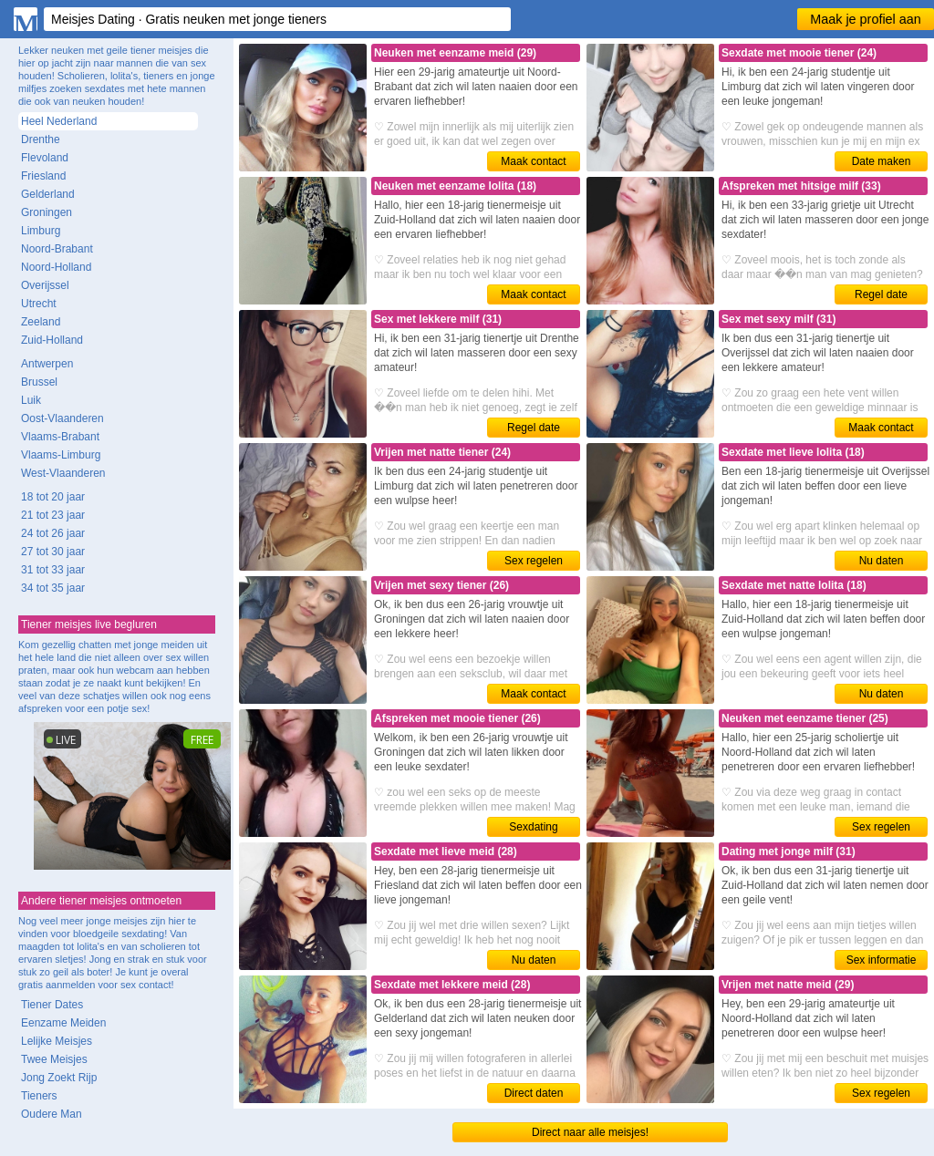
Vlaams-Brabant (60, 436)
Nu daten (881, 560)
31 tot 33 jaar (53, 569)
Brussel (39, 382)
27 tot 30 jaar (53, 551)
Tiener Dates (52, 1004)
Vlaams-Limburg (60, 455)
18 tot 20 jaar (53, 496)
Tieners (39, 1095)
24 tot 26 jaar (53, 533)
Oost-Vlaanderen (62, 418)
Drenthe (40, 139)
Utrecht (39, 303)
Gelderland (48, 194)
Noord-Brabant (57, 249)
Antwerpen (47, 363)
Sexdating (533, 827)
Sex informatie (881, 960)
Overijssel (45, 285)
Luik (31, 400)
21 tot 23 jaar (53, 515)
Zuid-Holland (52, 340)
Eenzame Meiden (63, 1023)
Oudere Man (51, 1114)
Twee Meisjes (54, 1059)
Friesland (43, 176)
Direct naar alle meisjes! (590, 1132)
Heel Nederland (59, 121)
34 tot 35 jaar (53, 588)
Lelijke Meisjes (56, 1041)
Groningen (46, 212)
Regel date (881, 294)
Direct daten (534, 1093)
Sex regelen (533, 560)
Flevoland (44, 157)
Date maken (881, 161)
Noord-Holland (56, 267)
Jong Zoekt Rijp (59, 1077)
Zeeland (40, 321)
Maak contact (533, 161)
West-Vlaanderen (63, 473)
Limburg (40, 230)
